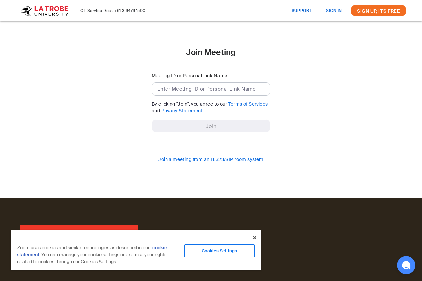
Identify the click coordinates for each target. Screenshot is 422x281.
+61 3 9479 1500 (129, 10)
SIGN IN (334, 10)
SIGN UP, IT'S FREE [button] (378, 11)
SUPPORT (302, 10)
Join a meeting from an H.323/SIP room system (210, 159)
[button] (406, 265)
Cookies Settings (219, 251)
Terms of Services (248, 104)
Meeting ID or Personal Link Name (189, 76)
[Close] (254, 237)
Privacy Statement (182, 111)
